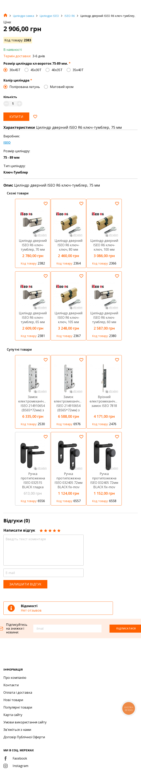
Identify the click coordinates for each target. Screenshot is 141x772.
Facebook (15, 758)
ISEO (7, 142)
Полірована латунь (24, 87)
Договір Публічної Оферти (24, 737)
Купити (16, 116)
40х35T (57, 70)
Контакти (11, 685)
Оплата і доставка (17, 692)
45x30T (36, 70)
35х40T (78, 70)
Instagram (15, 766)
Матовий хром (61, 87)
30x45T (14, 70)
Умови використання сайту (25, 722)
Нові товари (13, 700)
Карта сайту (12, 715)
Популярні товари (17, 707)
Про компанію (14, 677)
